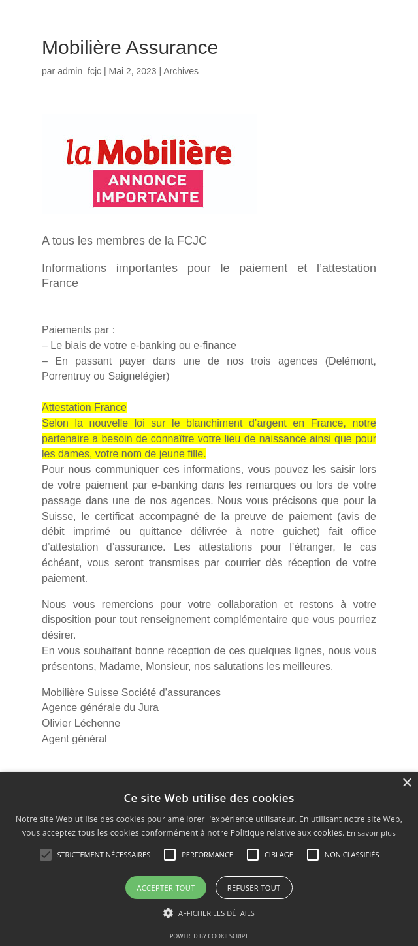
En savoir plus (371, 833)
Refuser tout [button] (254, 888)
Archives (181, 71)
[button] (209, 913)
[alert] (209, 859)
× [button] (406, 783)
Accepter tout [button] (166, 888)
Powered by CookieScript (209, 936)
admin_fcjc (79, 71)
